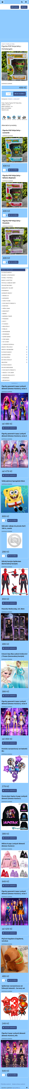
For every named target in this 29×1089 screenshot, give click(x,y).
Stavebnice (5, 290)
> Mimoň (4, 313)
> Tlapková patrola (8, 344)
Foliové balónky (7, 285)
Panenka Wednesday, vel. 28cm (13, 609)
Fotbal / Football (7, 277)
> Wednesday (5, 380)
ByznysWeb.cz (16, 1087)
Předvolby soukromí (6, 1084)
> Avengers (5, 298)
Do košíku (19, 94)
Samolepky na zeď (7, 288)
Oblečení (14, 362)
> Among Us (5, 295)
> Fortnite (5, 306)
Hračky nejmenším (14, 349)
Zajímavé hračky (7, 293)
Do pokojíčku (14, 357)
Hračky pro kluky (14, 270)
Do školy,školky (14, 360)
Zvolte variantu (9, 428)
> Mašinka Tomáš (7, 316)
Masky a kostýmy (7, 280)
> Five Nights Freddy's (9, 303)
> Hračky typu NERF (7, 372)
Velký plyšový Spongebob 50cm (13, 481)
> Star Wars (5, 339)
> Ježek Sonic (6, 308)
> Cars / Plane (6, 300)
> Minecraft (5, 311)
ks (5, 170)
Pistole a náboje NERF (9, 282)
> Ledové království (8, 375)
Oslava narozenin (7, 367)
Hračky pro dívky (14, 347)
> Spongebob (6, 331)
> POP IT (4, 321)
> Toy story (5, 341)
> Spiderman (5, 334)
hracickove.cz (15, 383)
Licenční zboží (14, 354)
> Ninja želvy (6, 326)
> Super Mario (6, 336)
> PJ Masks (5, 324)
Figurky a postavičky (8, 275)
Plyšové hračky (7, 272)
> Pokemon (5, 318)
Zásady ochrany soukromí (18, 1084)
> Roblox (4, 329)
